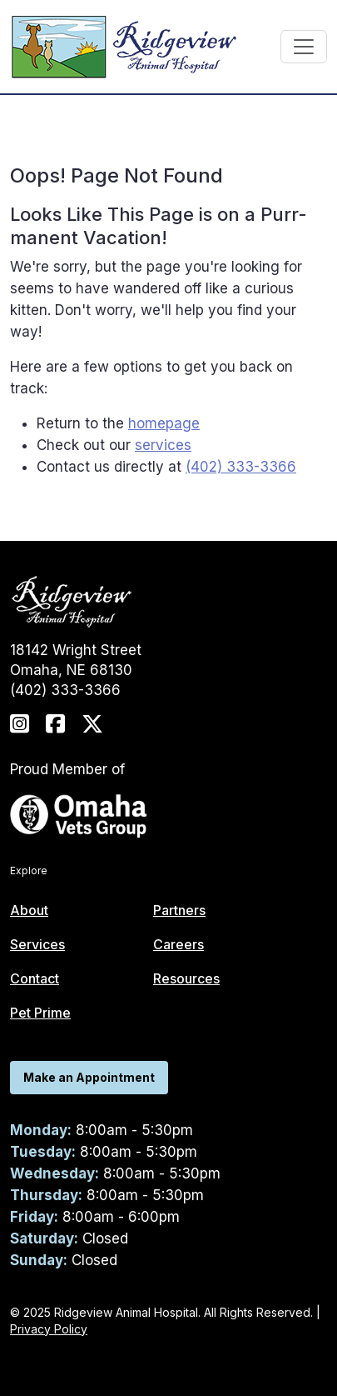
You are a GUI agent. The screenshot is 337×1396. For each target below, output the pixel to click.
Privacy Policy (48, 1329)
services (163, 445)
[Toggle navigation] (303, 46)
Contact (34, 978)
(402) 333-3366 (241, 466)
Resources (186, 978)
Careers (178, 944)
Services (37, 944)
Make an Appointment (89, 1077)
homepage (164, 423)
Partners (179, 910)
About (29, 910)
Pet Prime (40, 1012)
